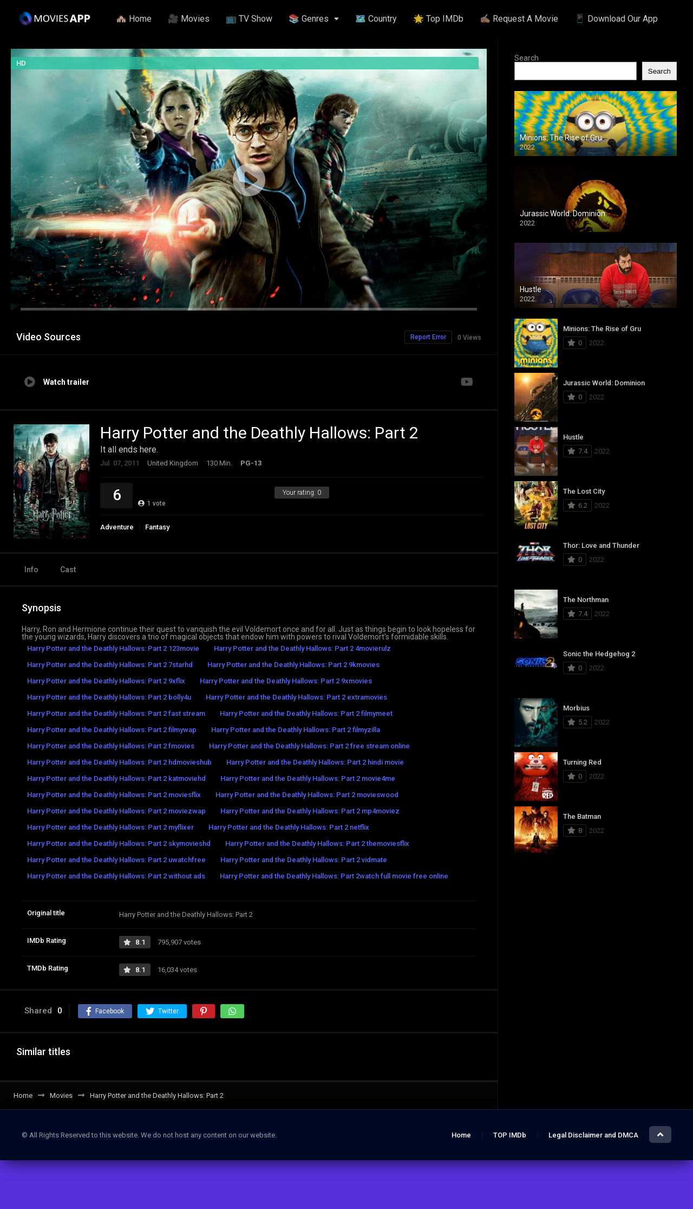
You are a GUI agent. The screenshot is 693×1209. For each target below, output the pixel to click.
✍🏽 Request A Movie (519, 19)
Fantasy (157, 527)
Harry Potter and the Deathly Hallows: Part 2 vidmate (303, 860)
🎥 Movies (189, 19)
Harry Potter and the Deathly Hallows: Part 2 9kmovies (293, 665)
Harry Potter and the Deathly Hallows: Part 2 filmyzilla (295, 730)
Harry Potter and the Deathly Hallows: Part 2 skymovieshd (119, 843)
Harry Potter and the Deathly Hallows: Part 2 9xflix (106, 681)
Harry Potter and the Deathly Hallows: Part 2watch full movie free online (334, 876)
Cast (68, 569)
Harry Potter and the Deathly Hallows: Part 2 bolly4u (109, 697)
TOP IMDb (509, 1135)
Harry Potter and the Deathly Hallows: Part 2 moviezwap (116, 811)
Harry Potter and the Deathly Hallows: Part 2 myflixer (110, 827)
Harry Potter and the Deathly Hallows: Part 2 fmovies (110, 746)
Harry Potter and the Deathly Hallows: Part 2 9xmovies (286, 681)
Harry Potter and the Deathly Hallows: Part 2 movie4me (307, 778)
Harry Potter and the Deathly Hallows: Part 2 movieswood (306, 795)
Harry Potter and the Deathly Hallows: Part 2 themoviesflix (317, 843)
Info (31, 569)
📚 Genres (309, 19)
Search (526, 58)
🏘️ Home (134, 19)
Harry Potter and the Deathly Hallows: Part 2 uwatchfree (116, 860)
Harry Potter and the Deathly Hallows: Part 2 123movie (113, 648)
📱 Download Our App (616, 19)
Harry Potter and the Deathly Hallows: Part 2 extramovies (296, 697)
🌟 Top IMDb (438, 19)
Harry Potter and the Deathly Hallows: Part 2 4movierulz (302, 648)
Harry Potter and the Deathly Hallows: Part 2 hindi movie (315, 762)
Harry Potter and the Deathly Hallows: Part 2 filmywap (112, 730)
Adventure (117, 527)
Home (461, 1135)
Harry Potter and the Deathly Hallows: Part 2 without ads (116, 876)
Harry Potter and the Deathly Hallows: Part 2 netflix (288, 827)
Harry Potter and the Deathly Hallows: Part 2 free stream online (309, 746)
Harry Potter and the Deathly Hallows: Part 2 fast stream (116, 713)
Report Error (428, 337)
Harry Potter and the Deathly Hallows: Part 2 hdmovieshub (119, 762)
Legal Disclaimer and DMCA (593, 1135)
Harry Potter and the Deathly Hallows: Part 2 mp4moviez (310, 811)
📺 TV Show (249, 19)
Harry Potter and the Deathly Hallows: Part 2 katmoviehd (116, 778)
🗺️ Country (376, 19)
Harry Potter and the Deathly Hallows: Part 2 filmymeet (306, 713)
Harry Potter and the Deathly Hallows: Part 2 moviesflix (114, 795)
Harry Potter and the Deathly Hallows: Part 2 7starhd (110, 665)
